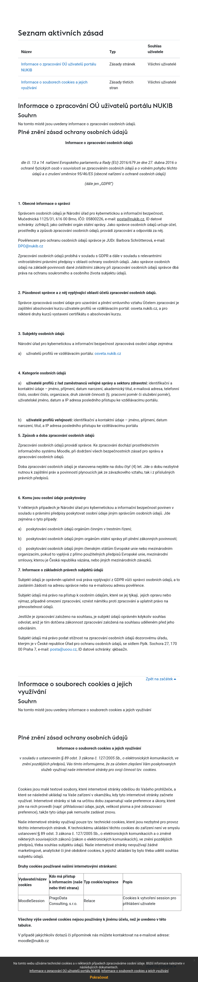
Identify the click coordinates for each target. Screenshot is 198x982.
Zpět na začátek (162, 679)
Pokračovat (99, 977)
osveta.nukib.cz (108, 353)
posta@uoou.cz (63, 649)
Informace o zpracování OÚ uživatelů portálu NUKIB (95, 106)
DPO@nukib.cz (30, 246)
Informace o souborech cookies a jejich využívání (135, 971)
